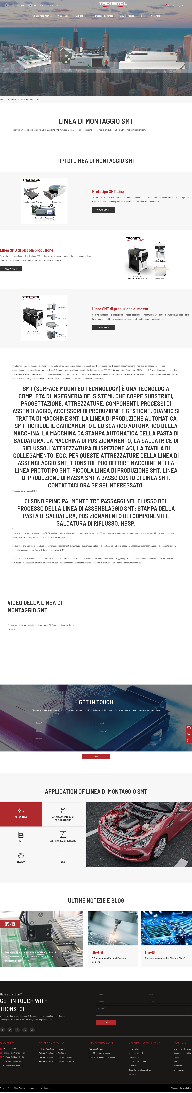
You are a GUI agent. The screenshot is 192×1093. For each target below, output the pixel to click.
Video (176, 1058)
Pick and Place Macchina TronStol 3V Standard (56, 1062)
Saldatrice (132, 1066)
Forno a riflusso (134, 1049)
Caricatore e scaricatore (137, 1062)
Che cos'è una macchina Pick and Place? (165, 958)
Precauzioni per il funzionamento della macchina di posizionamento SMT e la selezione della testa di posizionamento (30, 957)
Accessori (132, 1075)
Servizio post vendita (182, 1054)
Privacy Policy (185, 1089)
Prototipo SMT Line (108, 191)
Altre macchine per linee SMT (144, 1043)
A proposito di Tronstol (103, 15)
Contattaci (155, 15)
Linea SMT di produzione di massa (120, 308)
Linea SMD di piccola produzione (27, 250)
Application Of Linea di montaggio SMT (96, 791)
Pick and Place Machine (42, 15)
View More (103, 210)
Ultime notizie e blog (96, 901)
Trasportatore (133, 1058)
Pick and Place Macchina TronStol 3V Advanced (56, 1058)
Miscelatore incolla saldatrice (139, 1070)
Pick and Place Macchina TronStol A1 (52, 1054)
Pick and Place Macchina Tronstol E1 (52, 1049)
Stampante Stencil (135, 1054)
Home (2, 99)
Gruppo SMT (63, 15)
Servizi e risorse (127, 15)
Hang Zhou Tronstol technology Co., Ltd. (25, 1089)
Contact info (7, 1043)
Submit (96, 756)
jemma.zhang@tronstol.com (46, 5)
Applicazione (81, 15)
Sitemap (174, 1089)
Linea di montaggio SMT (28, 99)
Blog (143, 15)
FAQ (175, 1062)
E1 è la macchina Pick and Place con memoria (109, 960)
